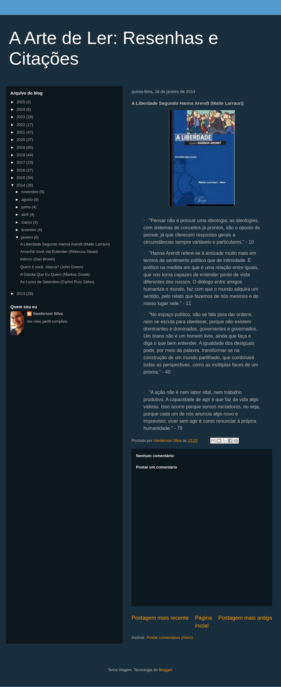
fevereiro (29, 230)
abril (25, 214)
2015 (21, 177)
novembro (30, 191)
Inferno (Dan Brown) (37, 259)
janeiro (27, 237)
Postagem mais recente (160, 618)
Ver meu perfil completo (47, 321)
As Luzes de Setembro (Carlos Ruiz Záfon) (57, 282)
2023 (21, 117)
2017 (21, 162)
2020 (21, 139)
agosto (27, 199)
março (27, 222)
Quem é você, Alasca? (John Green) (51, 267)
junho (26, 207)
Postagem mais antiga (245, 618)
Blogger (165, 670)
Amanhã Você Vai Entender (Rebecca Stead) (59, 251)
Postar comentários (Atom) (170, 637)
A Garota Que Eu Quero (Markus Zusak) (55, 274)
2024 (21, 109)
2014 (21, 185)
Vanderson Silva (48, 313)
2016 (21, 170)
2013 (21, 293)
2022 (21, 124)
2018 (21, 155)
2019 (21, 147)
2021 (21, 132)
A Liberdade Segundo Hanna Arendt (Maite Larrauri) (65, 244)
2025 (21, 102)
